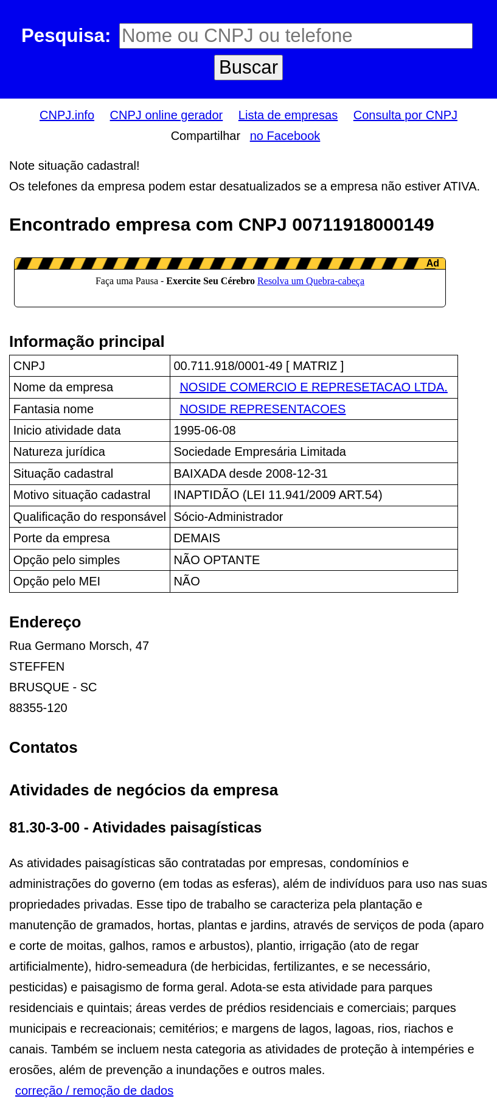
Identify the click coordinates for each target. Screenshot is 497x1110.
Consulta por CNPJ (405, 115)
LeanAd (230, 282)
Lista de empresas (288, 115)
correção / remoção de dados (94, 1090)
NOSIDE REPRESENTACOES (262, 409)
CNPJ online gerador (166, 115)
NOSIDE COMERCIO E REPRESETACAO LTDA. (313, 387)
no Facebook (285, 135)
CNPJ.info (67, 115)
